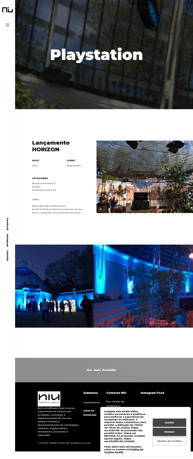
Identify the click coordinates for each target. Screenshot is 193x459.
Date (35, 164)
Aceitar (169, 422)
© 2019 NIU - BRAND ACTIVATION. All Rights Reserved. (64, 443)
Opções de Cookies (169, 441)
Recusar (170, 431)
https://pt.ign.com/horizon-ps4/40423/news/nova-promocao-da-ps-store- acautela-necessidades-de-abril (57, 213)
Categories (40, 182)
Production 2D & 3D (44, 193)
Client (71, 164)
